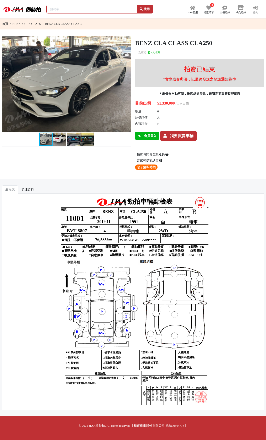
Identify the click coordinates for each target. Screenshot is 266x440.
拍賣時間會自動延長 (153, 154)
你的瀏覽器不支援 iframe (133, 303)
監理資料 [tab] (27, 189)
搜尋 (145, 9)
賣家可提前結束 (150, 160)
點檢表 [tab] (10, 189)
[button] (127, 39)
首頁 (5, 24)
